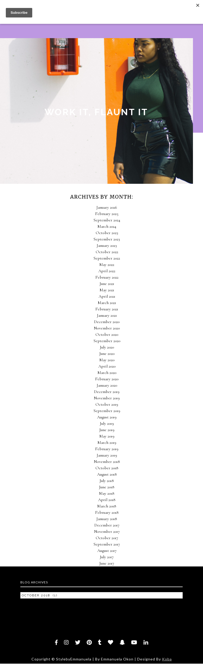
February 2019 (106, 449)
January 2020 (107, 385)
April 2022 (106, 271)
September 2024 (107, 220)
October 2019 (106, 404)
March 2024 (107, 226)
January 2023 (107, 245)
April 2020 (107, 366)
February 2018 (107, 512)
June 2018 (106, 487)
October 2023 (107, 232)
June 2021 (107, 283)
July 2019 (107, 423)
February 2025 (106, 213)
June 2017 (106, 563)
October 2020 (106, 334)
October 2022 (107, 251)
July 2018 (107, 480)
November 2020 (107, 328)
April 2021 (107, 296)
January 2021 (107, 315)
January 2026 (106, 207)
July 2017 (107, 557)
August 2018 (107, 474)
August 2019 (107, 417)
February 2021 (106, 309)
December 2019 (106, 391)
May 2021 (107, 290)
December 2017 (106, 525)
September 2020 (107, 340)
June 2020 (106, 353)
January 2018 (106, 518)
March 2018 (106, 506)
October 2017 (107, 538)
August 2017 (107, 550)
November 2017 (107, 531)
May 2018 (106, 493)
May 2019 (106, 436)
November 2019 (107, 398)
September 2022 (107, 258)
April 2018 (107, 499)
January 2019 (107, 455)
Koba (167, 659)
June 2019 (106, 429)
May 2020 (106, 360)
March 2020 (107, 372)
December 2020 (106, 321)
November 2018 (107, 461)
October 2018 (106, 468)
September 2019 (107, 410)
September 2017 (107, 544)
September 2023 (107, 239)
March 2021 (107, 302)
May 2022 (106, 264)
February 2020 (106, 379)
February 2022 (106, 277)
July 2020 (107, 347)
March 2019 (107, 442)
